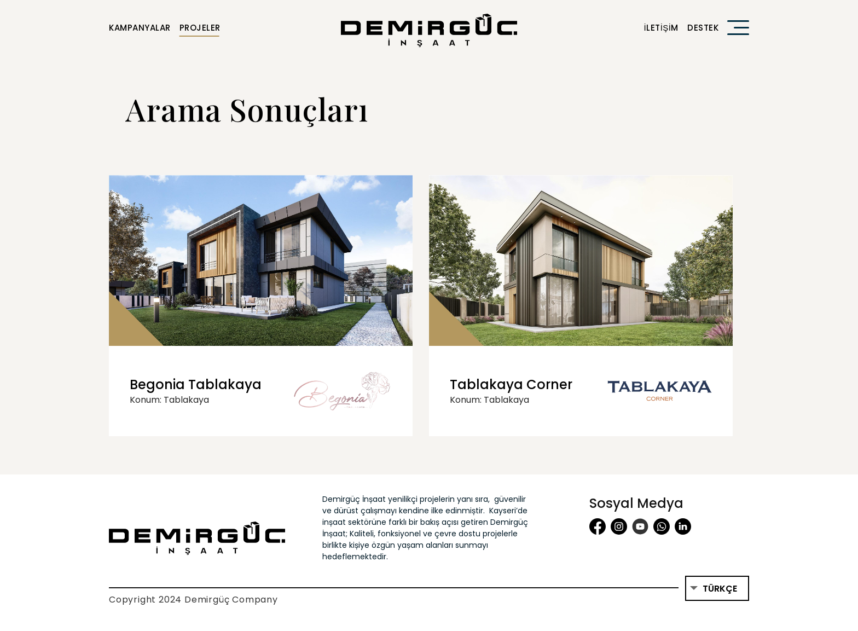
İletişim (661, 27)
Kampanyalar (140, 27)
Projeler (200, 27)
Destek (702, 27)
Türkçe (720, 588)
